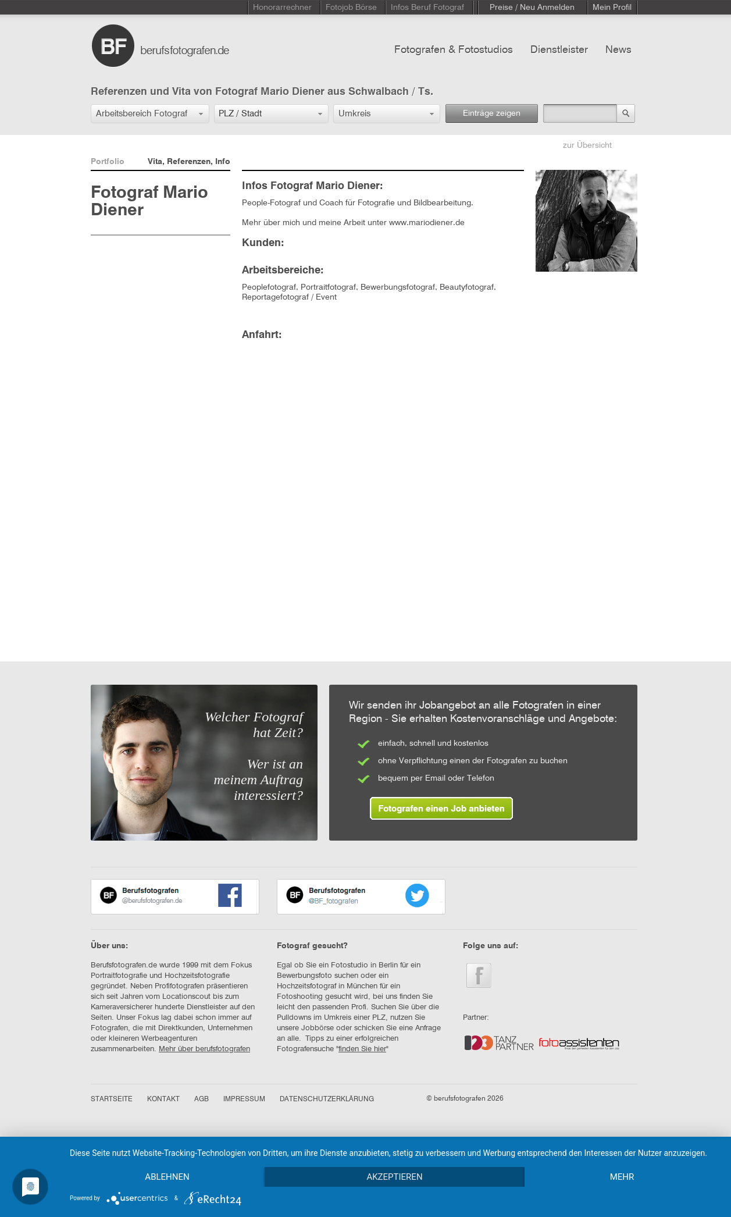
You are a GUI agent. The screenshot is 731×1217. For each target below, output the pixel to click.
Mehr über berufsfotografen (204, 1049)
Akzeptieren (394, 1177)
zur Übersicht (587, 145)
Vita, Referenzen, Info (189, 162)
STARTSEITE (112, 1099)
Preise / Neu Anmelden (532, 7)
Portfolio (107, 162)
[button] (150, 113)
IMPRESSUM (244, 1099)
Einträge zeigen (491, 113)
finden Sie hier (362, 1049)
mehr (622, 1177)
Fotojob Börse (351, 7)
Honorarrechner (282, 7)
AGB (201, 1099)
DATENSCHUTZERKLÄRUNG (327, 1099)
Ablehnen (167, 1177)
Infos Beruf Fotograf (427, 7)
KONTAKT (163, 1099)
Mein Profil (612, 7)
